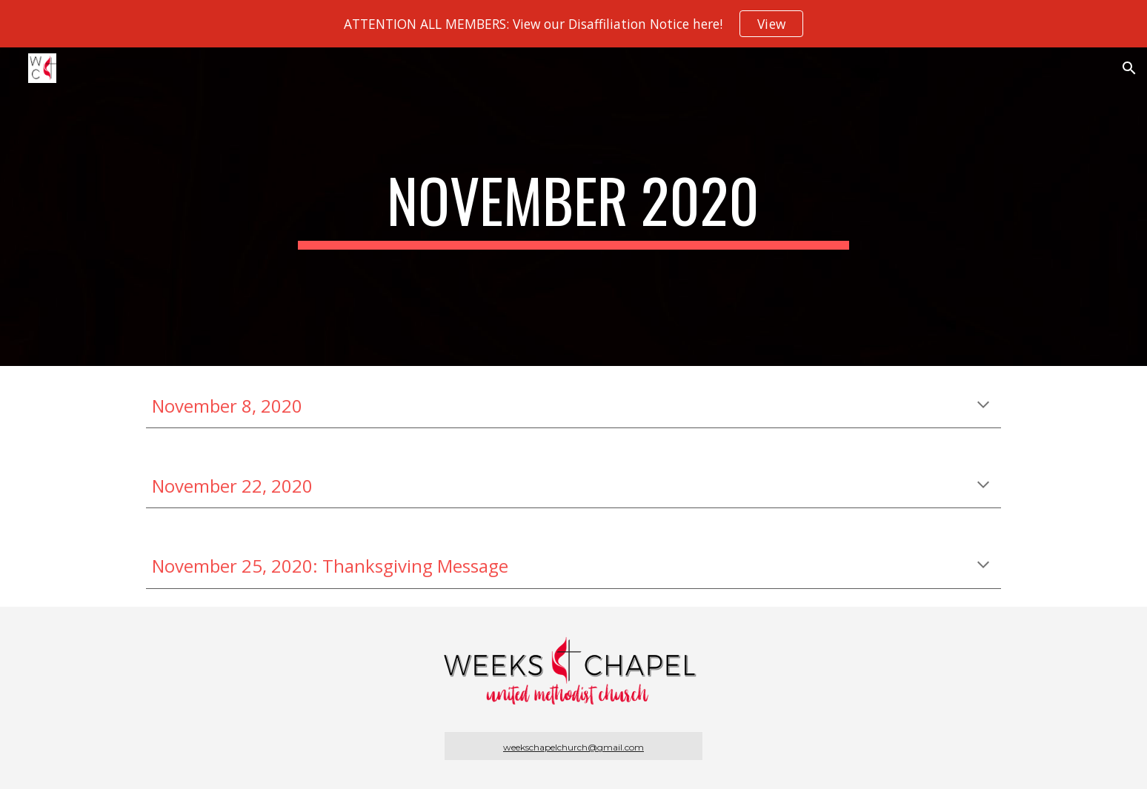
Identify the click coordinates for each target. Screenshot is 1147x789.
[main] (573, 207)
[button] (1129, 68)
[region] (573, 23)
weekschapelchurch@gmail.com (573, 747)
